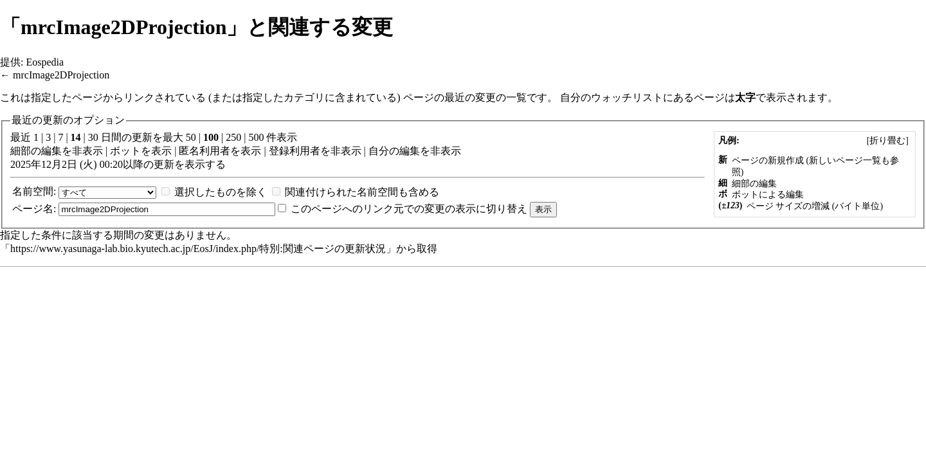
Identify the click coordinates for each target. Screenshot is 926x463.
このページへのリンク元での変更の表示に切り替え (409, 208)
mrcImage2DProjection (61, 74)
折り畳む (887, 140)
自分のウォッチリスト (611, 97)
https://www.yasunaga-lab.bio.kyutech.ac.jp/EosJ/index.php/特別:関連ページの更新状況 (198, 248)
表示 (161, 150)
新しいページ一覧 (845, 160)
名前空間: (34, 191)
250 (233, 137)
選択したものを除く (220, 191)
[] (887, 140)
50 (191, 137)
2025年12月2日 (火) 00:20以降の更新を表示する (118, 164)
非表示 (87, 150)
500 (256, 137)
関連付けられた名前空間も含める (362, 191)
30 (93, 137)
